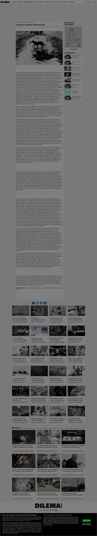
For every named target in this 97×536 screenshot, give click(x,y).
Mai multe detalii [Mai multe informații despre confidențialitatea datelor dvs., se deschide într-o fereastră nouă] (27, 520)
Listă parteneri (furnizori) (48, 525)
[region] (48, 524)
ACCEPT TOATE (86, 520)
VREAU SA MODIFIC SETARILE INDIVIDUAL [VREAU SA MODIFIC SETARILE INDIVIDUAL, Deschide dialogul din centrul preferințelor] (86, 524)
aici (25, 528)
